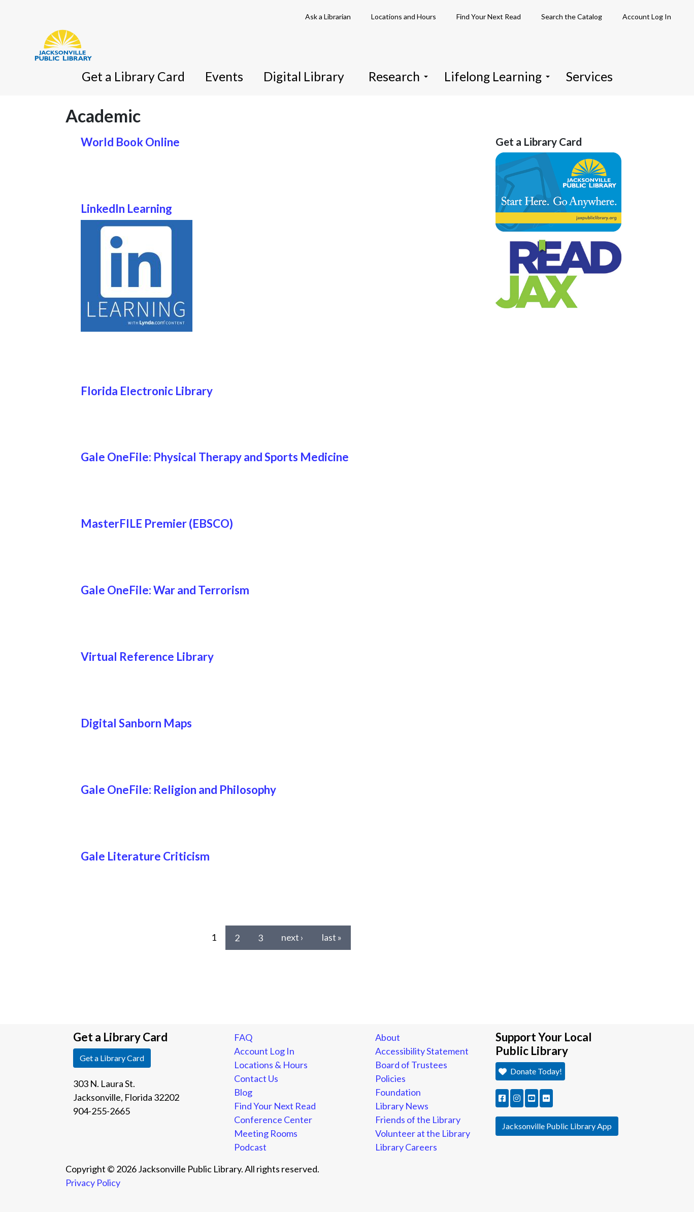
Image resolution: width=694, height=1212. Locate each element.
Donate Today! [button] (530, 1071)
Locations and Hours (403, 16)
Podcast (250, 1147)
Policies (390, 1078)
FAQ (243, 1037)
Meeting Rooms (266, 1133)
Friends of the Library (417, 1119)
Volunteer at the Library (422, 1133)
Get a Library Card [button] (112, 1058)
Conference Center (273, 1119)
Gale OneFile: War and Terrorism (165, 590)
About (387, 1037)
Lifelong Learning (497, 76)
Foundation (398, 1092)
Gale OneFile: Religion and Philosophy (178, 789)
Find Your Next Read (488, 16)
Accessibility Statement (422, 1051)
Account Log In (646, 16)
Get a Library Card (133, 76)
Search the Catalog (571, 16)
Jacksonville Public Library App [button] (557, 1126)
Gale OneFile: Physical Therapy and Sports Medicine (215, 457)
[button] (502, 1098)
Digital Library (303, 76)
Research (398, 76)
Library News (401, 1105)
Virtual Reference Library (147, 656)
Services (589, 76)
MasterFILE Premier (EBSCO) (157, 523)
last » (332, 937)
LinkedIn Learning (126, 208)
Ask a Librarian (328, 16)
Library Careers (406, 1147)
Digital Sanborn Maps (136, 723)
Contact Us (256, 1078)
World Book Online (130, 142)
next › (292, 937)
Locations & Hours (271, 1064)
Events (224, 76)
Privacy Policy (92, 1182)
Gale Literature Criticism (145, 856)
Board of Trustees (411, 1064)
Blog (243, 1092)
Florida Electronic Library (147, 391)
